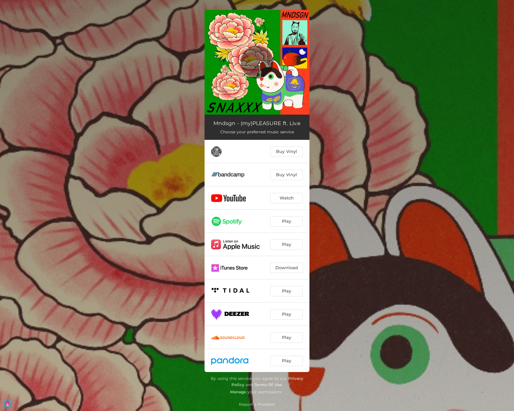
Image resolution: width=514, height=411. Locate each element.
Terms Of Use (268, 384)
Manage (238, 391)
